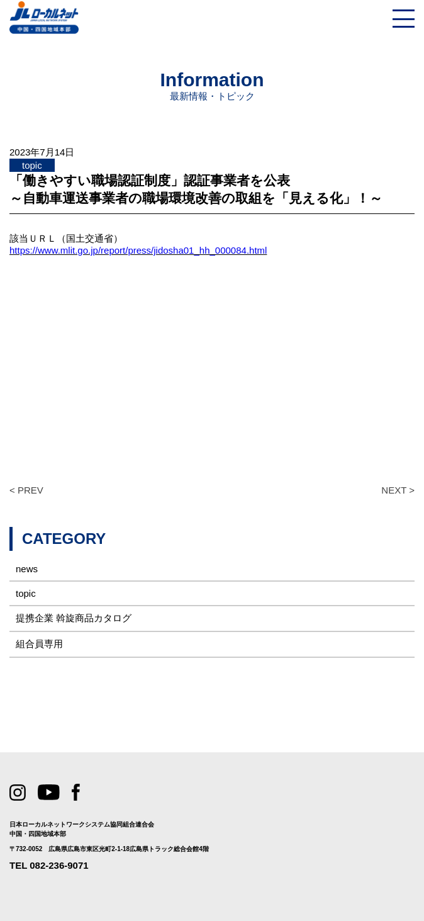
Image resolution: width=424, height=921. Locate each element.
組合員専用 (39, 643)
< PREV (26, 490)
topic (26, 593)
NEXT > (398, 490)
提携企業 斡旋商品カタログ (73, 618)
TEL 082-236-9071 (49, 865)
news (27, 568)
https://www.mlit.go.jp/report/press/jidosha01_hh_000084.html (138, 250)
